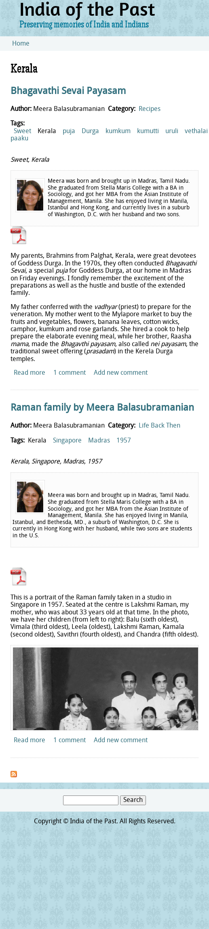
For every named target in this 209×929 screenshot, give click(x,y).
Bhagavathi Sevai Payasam (68, 91)
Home (21, 44)
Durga (90, 131)
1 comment (69, 373)
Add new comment (121, 373)
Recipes (149, 109)
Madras (99, 441)
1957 (123, 441)
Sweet (22, 131)
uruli (171, 131)
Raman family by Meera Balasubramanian (102, 408)
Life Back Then (159, 426)
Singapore (67, 441)
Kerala (47, 131)
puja (69, 131)
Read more (29, 373)
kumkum (118, 131)
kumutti (148, 131)
